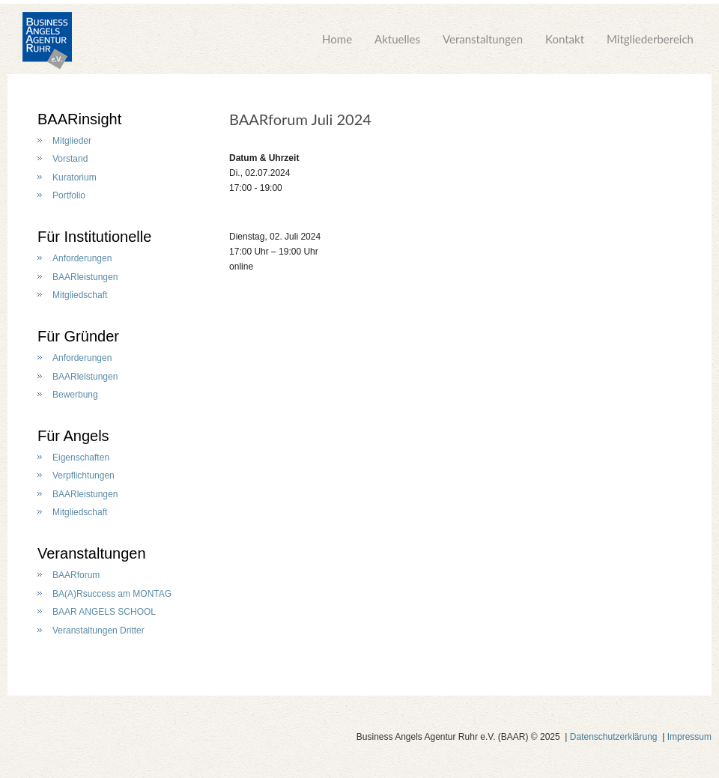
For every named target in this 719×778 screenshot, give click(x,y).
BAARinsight (79, 119)
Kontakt (564, 39)
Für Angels (73, 436)
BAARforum (76, 575)
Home (337, 39)
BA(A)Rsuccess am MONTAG (112, 594)
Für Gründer (78, 336)
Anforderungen (82, 258)
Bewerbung (75, 394)
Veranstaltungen (483, 39)
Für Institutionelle (94, 236)
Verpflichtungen (83, 475)
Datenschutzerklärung (614, 737)
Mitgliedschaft (79, 295)
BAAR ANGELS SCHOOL (104, 612)
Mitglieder (71, 141)
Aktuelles (397, 39)
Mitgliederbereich (650, 39)
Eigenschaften (80, 457)
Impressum (689, 737)
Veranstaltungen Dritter (98, 630)
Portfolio (68, 195)
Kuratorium (74, 177)
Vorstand (70, 159)
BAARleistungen (85, 277)
